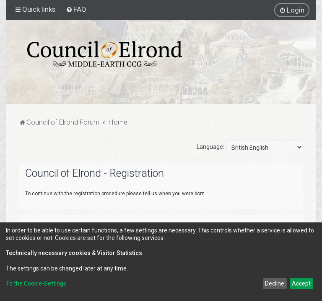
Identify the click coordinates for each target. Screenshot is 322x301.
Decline (274, 283)
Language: (210, 146)
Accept (301, 283)
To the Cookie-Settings (36, 283)
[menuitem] (76, 9)
